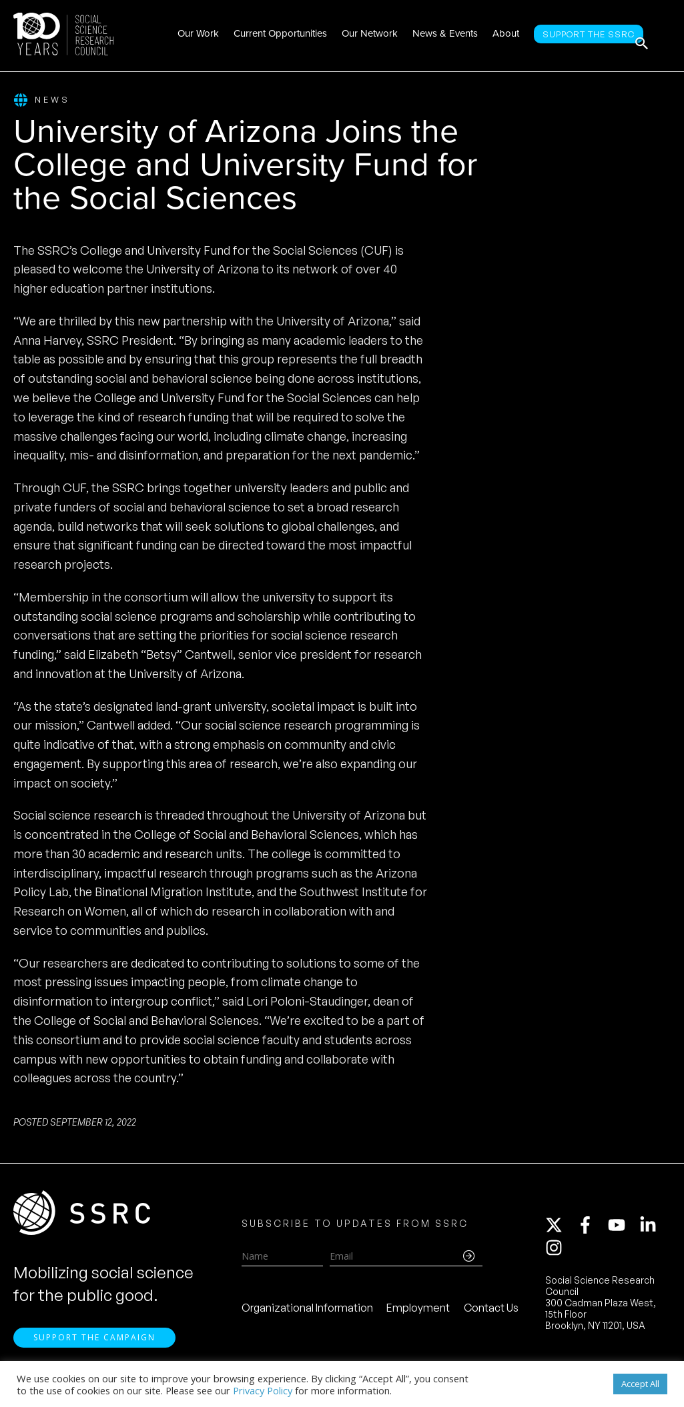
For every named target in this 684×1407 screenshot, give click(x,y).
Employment (418, 1316)
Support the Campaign (94, 1354)
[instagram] (556, 1256)
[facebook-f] (591, 1233)
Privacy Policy (262, 1390)
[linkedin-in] (654, 1233)
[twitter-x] (560, 1233)
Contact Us (491, 1316)
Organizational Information (307, 1316)
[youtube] (622, 1233)
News (41, 100)
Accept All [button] (640, 1384)
